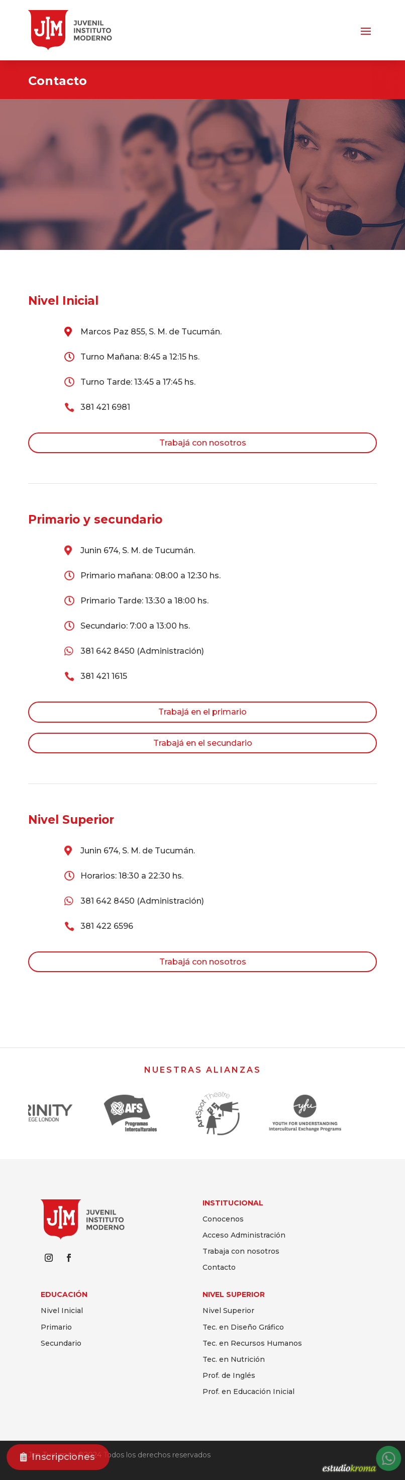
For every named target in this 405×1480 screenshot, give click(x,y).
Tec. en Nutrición (233, 1359)
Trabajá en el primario (202, 712)
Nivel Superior (228, 1310)
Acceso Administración (243, 1235)
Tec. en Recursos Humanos (252, 1343)
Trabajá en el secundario (202, 743)
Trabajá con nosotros (202, 443)
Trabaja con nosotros (240, 1251)
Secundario (61, 1343)
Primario (56, 1327)
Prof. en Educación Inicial (248, 1391)
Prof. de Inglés (228, 1375)
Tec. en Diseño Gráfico (243, 1327)
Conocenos (223, 1219)
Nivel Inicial (62, 1310)
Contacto (219, 1267)
